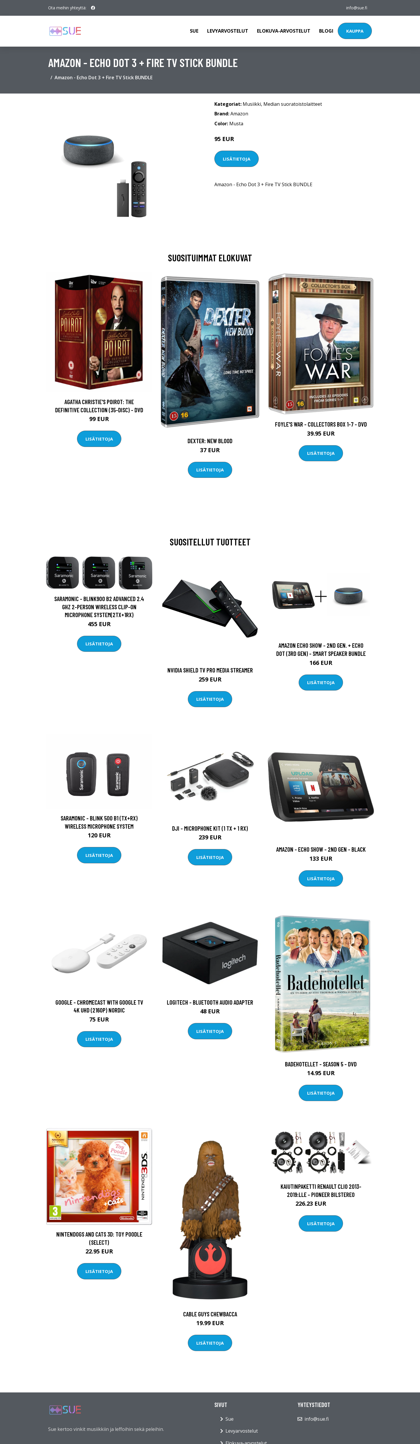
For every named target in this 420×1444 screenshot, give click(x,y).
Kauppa (354, 31)
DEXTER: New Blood (210, 440)
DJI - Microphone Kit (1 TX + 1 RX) (210, 828)
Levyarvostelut (227, 31)
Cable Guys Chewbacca (210, 1314)
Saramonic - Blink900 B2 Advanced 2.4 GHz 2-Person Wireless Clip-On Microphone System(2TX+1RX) (99, 606)
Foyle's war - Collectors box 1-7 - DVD (321, 424)
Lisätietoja (236, 159)
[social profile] (93, 7)
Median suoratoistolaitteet (292, 104)
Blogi (326, 31)
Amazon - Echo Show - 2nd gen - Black (321, 849)
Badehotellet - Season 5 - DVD (321, 1064)
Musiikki (252, 104)
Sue (194, 31)
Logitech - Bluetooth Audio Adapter (210, 1002)
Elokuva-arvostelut (283, 31)
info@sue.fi (356, 7)
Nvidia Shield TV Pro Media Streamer (210, 670)
